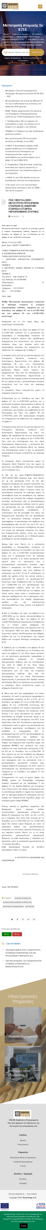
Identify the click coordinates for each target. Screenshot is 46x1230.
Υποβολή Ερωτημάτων (23, 1162)
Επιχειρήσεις (24, 60)
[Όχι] (43, 1221)
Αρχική (6, 34)
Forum (23, 1166)
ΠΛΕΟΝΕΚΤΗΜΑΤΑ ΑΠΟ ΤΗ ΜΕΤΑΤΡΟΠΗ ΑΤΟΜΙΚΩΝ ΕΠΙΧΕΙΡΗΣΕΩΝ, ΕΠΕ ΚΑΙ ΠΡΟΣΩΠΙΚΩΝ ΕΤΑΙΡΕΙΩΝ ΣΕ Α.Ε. (23, 953)
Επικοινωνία (23, 1144)
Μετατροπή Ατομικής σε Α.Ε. (13, 40)
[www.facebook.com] (17, 919)
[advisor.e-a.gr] (34, 919)
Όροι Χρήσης (32, 1194)
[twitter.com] (12, 919)
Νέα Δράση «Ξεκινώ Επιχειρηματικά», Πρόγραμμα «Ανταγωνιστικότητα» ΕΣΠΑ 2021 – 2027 (24, 94)
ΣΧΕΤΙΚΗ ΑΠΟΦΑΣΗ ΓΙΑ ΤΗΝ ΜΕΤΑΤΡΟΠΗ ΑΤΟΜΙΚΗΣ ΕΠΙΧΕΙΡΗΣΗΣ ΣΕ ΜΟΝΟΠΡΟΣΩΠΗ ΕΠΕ (24, 964)
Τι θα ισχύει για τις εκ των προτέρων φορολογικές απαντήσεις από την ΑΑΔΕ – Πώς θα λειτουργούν (23, 188)
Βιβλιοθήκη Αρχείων (20, 34)
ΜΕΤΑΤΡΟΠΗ (30, 906)
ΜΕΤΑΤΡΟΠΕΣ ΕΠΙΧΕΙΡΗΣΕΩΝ (28, 37)
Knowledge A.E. (30, 1198)
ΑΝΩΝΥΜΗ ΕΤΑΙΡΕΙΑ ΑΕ (23, 898)
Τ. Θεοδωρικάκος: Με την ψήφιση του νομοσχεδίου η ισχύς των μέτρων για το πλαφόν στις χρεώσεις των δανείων (22, 124)
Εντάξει (23, 1226)
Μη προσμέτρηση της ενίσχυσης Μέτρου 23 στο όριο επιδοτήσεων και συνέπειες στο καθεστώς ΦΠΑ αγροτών (23, 104)
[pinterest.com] (23, 919)
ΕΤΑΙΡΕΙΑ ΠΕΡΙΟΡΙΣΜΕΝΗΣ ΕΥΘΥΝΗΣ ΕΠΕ (17, 902)
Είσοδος (23, 1179)
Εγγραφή (23, 1183)
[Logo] (23, 1115)
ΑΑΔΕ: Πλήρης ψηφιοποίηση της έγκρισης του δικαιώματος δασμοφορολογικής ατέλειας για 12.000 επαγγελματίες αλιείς (23, 114)
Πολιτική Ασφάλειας (16, 1194)
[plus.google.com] (28, 919)
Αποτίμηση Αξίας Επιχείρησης (23, 1157)
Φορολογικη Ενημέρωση (32, 58)
